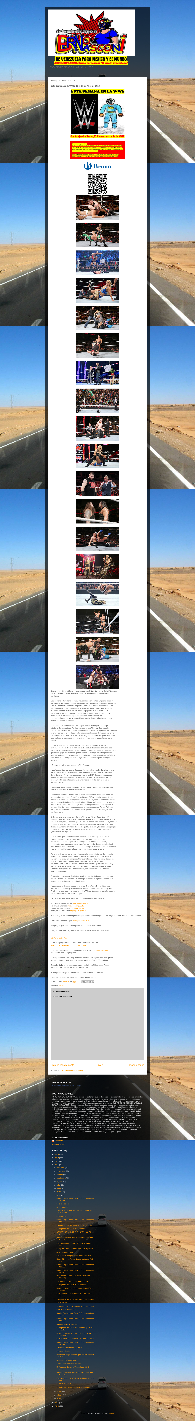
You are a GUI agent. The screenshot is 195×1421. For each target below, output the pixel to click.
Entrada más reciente (62, 1065)
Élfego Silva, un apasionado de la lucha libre (73, 1256)
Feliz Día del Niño (63, 1204)
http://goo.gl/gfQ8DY (78, 911)
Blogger (111, 1413)
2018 (57, 1158)
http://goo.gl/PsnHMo (81, 921)
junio (59, 1188)
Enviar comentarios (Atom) (72, 1071)
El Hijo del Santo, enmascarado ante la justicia (74, 1249)
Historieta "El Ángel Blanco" (67, 1360)
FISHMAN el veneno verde (66, 1310)
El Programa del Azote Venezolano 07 (71, 1229)
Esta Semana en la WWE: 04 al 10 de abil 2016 (75, 1339)
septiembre (61, 1178)
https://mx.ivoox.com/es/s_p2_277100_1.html (68, 945)
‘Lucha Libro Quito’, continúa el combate (72, 1281)
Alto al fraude (61, 1303)
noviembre (61, 1171)
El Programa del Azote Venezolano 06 (71, 1285)
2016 (57, 1165)
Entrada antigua (135, 1065)
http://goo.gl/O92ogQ (79, 908)
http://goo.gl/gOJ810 (76, 906)
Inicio (100, 1065)
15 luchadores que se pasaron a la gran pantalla (75, 1306)
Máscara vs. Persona (64, 1216)
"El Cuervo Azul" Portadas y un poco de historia (75, 1299)
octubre (60, 1175)
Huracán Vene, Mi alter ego (67, 1324)
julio (59, 1185)
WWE (61, 985)
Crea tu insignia (76, 1085)
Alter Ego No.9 (62, 1207)
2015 (57, 1403)
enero (59, 1398)
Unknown (59, 1141)
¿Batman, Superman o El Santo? (69, 1348)
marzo (59, 1391)
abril (59, 1195)
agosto (60, 1181)
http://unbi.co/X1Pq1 (59, 938)
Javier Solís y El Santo (65, 1252)
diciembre (61, 1168)
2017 (57, 1161)
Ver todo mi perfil (58, 1144)
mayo (59, 1192)
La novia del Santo (63, 1384)
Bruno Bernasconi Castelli (60, 1085)
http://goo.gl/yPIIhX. (100, 950)
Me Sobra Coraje (63, 1351)
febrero (60, 1395)
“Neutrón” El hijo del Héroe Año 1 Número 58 (74, 1225)
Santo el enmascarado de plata (68, 1364)
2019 (57, 1154)
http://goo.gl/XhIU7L (81, 903)
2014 (57, 1406)
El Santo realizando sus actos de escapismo (73, 1387)
